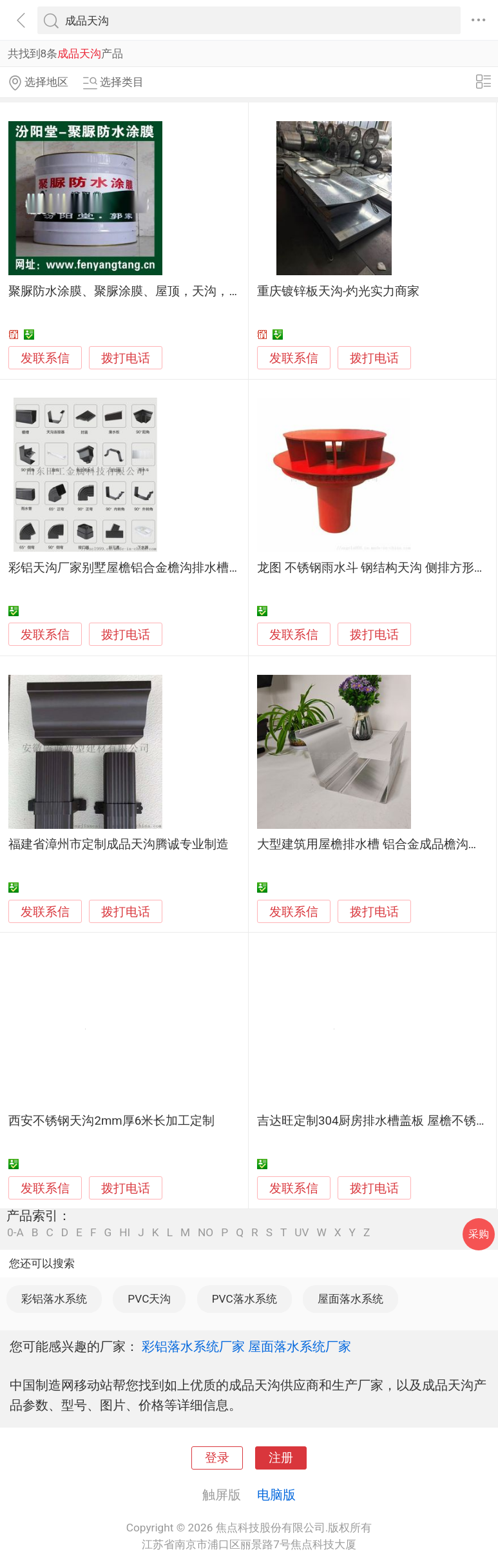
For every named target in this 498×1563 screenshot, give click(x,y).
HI (124, 1232)
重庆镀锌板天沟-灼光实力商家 (338, 291)
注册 (281, 1458)
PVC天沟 (149, 1298)
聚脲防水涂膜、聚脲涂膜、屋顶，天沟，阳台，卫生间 (155, 291)
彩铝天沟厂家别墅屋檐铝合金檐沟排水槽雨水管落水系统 (161, 568)
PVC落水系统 (244, 1298)
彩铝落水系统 (54, 1298)
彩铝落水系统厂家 (193, 1346)
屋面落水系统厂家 (299, 1346)
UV (301, 1232)
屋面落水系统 (350, 1298)
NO (205, 1232)
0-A (15, 1232)
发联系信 (45, 358)
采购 (478, 1234)
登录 (217, 1458)
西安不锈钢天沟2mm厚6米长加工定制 (111, 1121)
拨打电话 (125, 358)
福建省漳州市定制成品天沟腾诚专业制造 (118, 844)
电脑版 (276, 1494)
